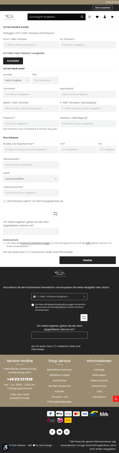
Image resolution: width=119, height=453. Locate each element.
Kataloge (99, 369)
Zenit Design (45, 445)
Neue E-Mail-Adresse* (16, 102)
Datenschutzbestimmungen (35, 243)
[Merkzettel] (97, 16)
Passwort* (9, 118)
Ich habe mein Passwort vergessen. (24, 53)
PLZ (100, 144)
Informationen (99, 360)
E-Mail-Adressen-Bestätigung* (78, 102)
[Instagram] (67, 432)
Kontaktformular (20, 398)
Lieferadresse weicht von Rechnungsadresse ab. (35, 201)
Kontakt (59, 391)
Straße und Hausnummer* (18, 144)
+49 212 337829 (20, 379)
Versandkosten (68, 445)
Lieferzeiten (99, 375)
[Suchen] (82, 16)
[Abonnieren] (84, 296)
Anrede (7, 74)
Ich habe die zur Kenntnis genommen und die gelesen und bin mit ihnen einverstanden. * (59, 245)
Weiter (87, 260)
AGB (88, 243)
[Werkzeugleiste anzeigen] (6, 447)
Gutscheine (59, 380)
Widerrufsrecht (99, 380)
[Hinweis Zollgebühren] (116, 399)
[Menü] (89, 16)
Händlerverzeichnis (59, 386)
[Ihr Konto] (104, 16)
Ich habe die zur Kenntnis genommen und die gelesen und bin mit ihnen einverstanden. (60, 307)
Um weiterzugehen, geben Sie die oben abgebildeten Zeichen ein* (26, 223)
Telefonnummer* (13, 187)
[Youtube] (59, 432)
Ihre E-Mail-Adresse (15, 39)
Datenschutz (99, 386)
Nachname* (67, 88)
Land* (6, 173)
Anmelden (13, 61)
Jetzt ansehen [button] (102, 7)
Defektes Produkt (59, 375)
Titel (34, 74)
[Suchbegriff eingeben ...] (53, 16)
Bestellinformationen (59, 369)
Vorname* (9, 88)
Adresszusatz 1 (11, 159)
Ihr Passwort (67, 39)
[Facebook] (52, 432)
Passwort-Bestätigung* (74, 118)
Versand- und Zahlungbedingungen (59, 399)
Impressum (99, 397)
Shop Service (59, 360)
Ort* (62, 144)
